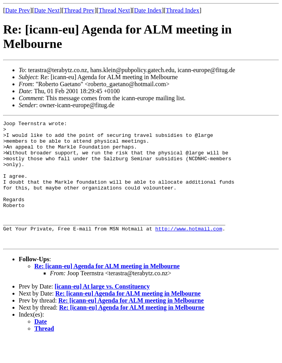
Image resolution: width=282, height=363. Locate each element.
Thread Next (114, 10)
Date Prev (17, 10)
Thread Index (182, 10)
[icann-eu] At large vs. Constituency (102, 311)
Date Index (148, 10)
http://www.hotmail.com (188, 250)
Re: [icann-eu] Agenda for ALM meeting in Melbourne (107, 290)
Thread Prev (79, 10)
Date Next (47, 10)
